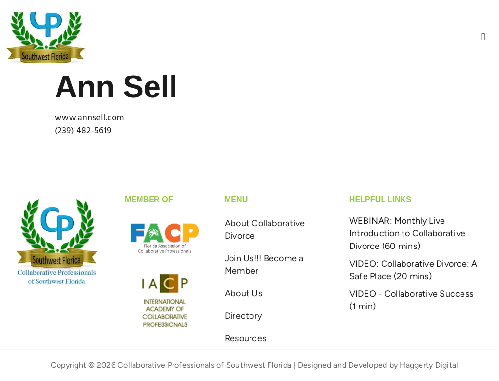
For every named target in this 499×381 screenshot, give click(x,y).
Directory (243, 315)
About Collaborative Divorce (265, 229)
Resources (245, 338)
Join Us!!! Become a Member (264, 264)
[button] (483, 37)
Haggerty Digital (429, 365)
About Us (243, 293)
